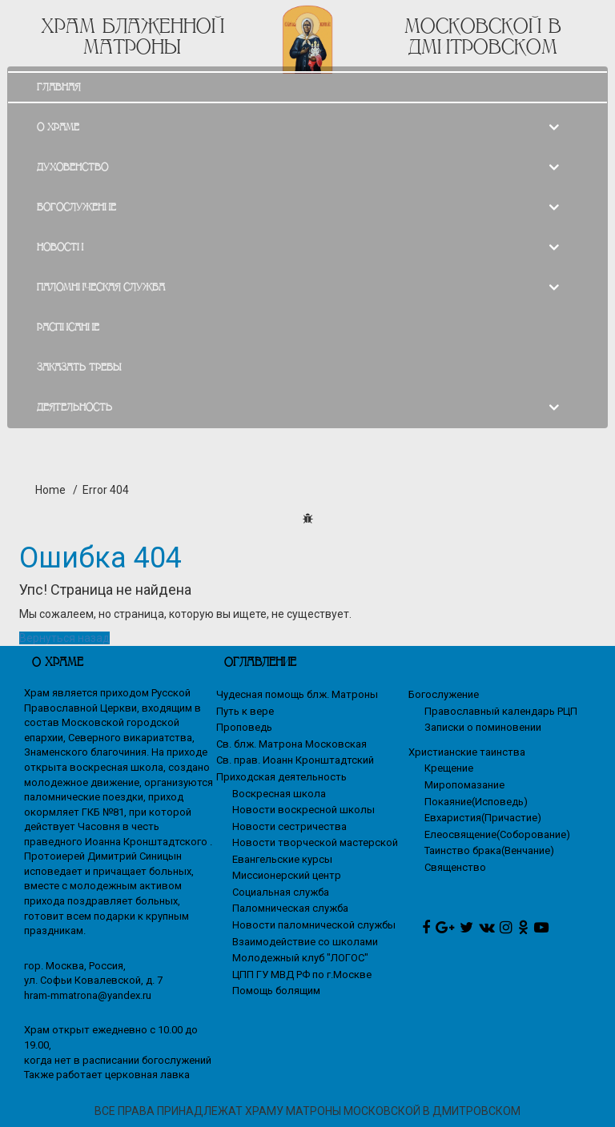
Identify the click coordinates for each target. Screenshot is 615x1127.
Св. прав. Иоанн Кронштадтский (295, 760)
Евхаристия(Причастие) (482, 818)
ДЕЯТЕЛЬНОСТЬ (74, 407)
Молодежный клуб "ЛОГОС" (300, 958)
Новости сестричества (289, 826)
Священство (455, 867)
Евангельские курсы (282, 859)
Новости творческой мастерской (315, 842)
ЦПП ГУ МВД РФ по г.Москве (302, 975)
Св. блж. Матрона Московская (291, 744)
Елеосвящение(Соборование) (497, 834)
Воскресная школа (279, 794)
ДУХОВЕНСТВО (72, 167)
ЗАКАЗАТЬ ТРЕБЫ (79, 367)
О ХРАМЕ (58, 127)
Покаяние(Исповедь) (476, 802)
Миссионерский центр (286, 875)
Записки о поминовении (482, 727)
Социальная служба (280, 892)
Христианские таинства (466, 752)
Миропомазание (464, 785)
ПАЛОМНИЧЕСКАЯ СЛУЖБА (101, 287)
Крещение (448, 768)
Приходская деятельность (281, 777)
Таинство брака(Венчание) (489, 850)
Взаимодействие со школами (305, 942)
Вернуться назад (64, 638)
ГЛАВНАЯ (58, 87)
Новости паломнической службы (314, 925)
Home (50, 489)
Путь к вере (245, 711)
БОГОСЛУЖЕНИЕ (76, 207)
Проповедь (244, 727)
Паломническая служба (290, 908)
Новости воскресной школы (303, 810)
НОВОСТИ (60, 247)
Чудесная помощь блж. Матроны (297, 694)
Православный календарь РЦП (500, 711)
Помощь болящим (276, 991)
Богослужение (443, 694)
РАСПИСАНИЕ (68, 327)
